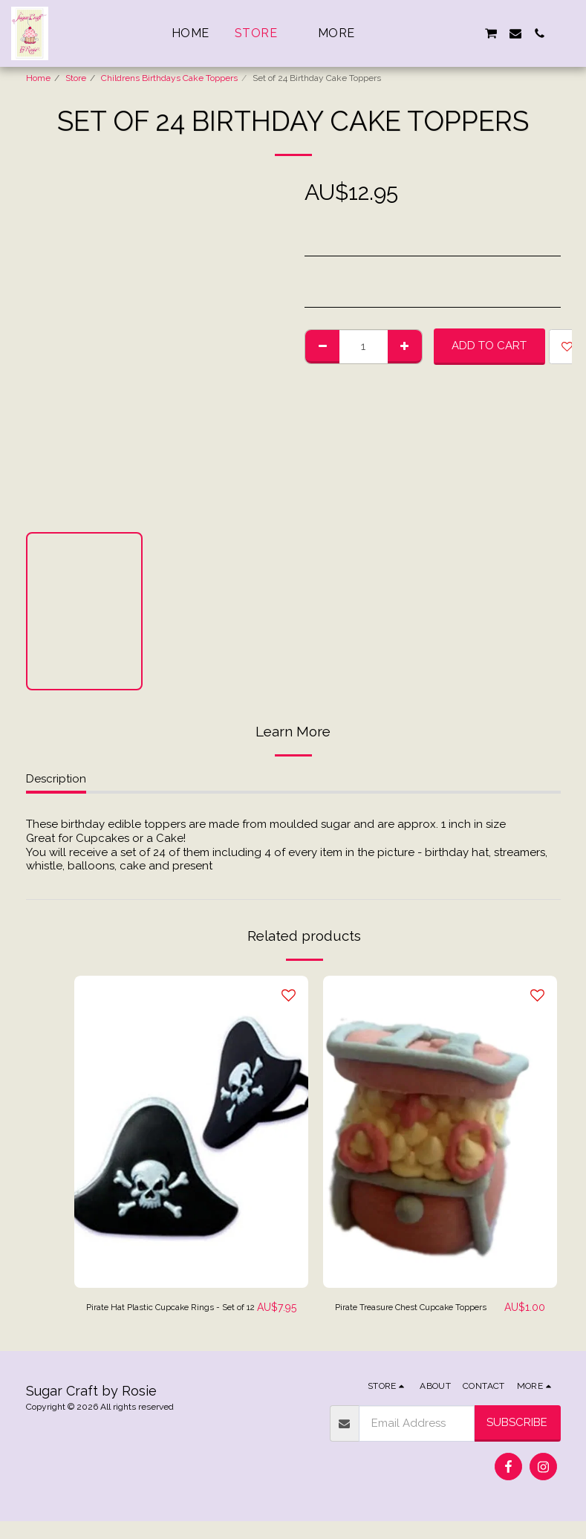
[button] (419, 33)
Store (75, 78)
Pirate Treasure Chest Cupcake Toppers (416, 1316)
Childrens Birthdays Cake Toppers (169, 78)
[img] (191, 1132)
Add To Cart (489, 345)
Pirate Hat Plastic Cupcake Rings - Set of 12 (155, 1316)
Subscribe (516, 1440)
